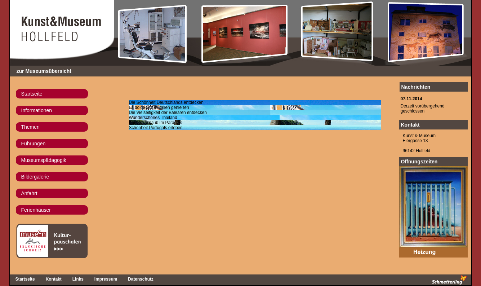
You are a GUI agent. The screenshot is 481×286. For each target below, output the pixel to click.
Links (78, 279)
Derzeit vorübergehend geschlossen (423, 109)
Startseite (32, 94)
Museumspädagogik (43, 160)
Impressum (105, 279)
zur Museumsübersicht (44, 71)
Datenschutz (140, 279)
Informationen (36, 110)
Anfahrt (29, 193)
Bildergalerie (35, 177)
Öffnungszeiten (419, 161)
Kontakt (410, 125)
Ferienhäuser (36, 210)
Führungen (33, 143)
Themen (30, 127)
